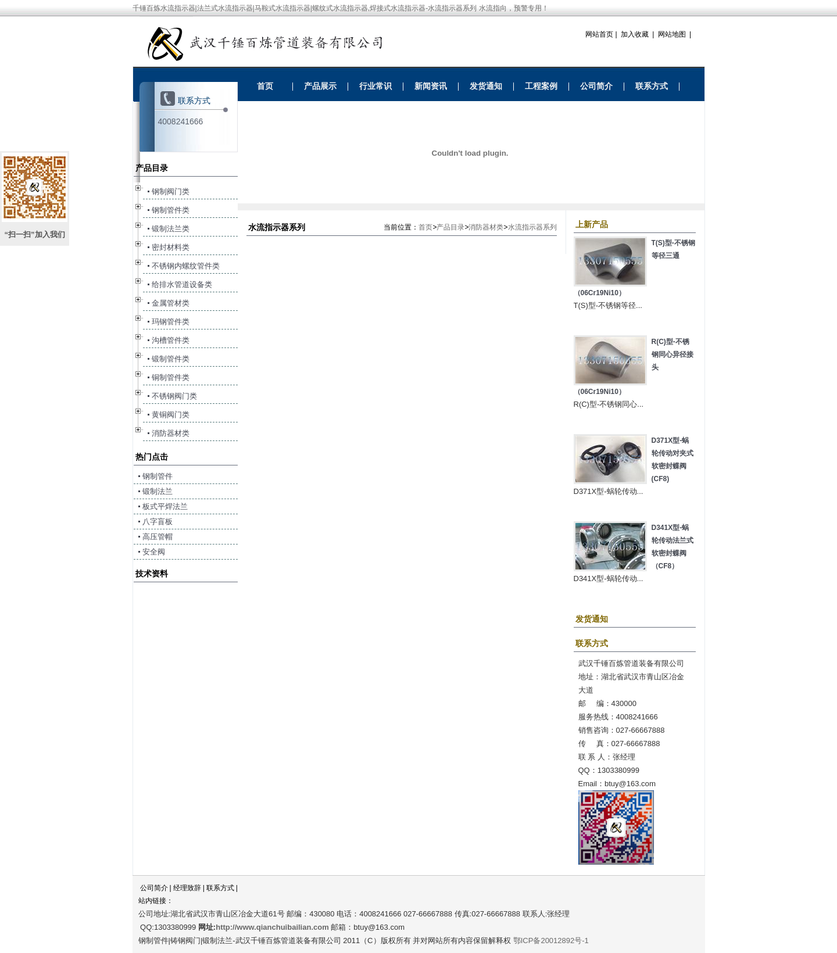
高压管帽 (157, 536)
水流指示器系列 (532, 227)
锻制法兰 (157, 491)
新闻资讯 (430, 86)
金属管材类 (170, 303)
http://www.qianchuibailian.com (272, 927)
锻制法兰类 (170, 228)
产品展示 (320, 86)
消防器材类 (485, 227)
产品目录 (450, 227)
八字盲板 (157, 521)
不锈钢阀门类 (174, 396)
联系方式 (651, 86)
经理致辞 (187, 888)
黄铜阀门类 (170, 414)
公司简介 (596, 86)
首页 (265, 86)
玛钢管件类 (170, 321)
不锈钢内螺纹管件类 (186, 265)
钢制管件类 (170, 210)
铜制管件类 (170, 377)
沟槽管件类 (170, 340)
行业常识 (375, 86)
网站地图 (672, 34)
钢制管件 (157, 476)
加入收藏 (635, 34)
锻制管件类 (170, 358)
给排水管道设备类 (182, 284)
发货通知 (486, 86)
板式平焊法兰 (165, 506)
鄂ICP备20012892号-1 (551, 940)
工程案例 (541, 86)
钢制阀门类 (170, 191)
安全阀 (153, 551)
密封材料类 (170, 247)
